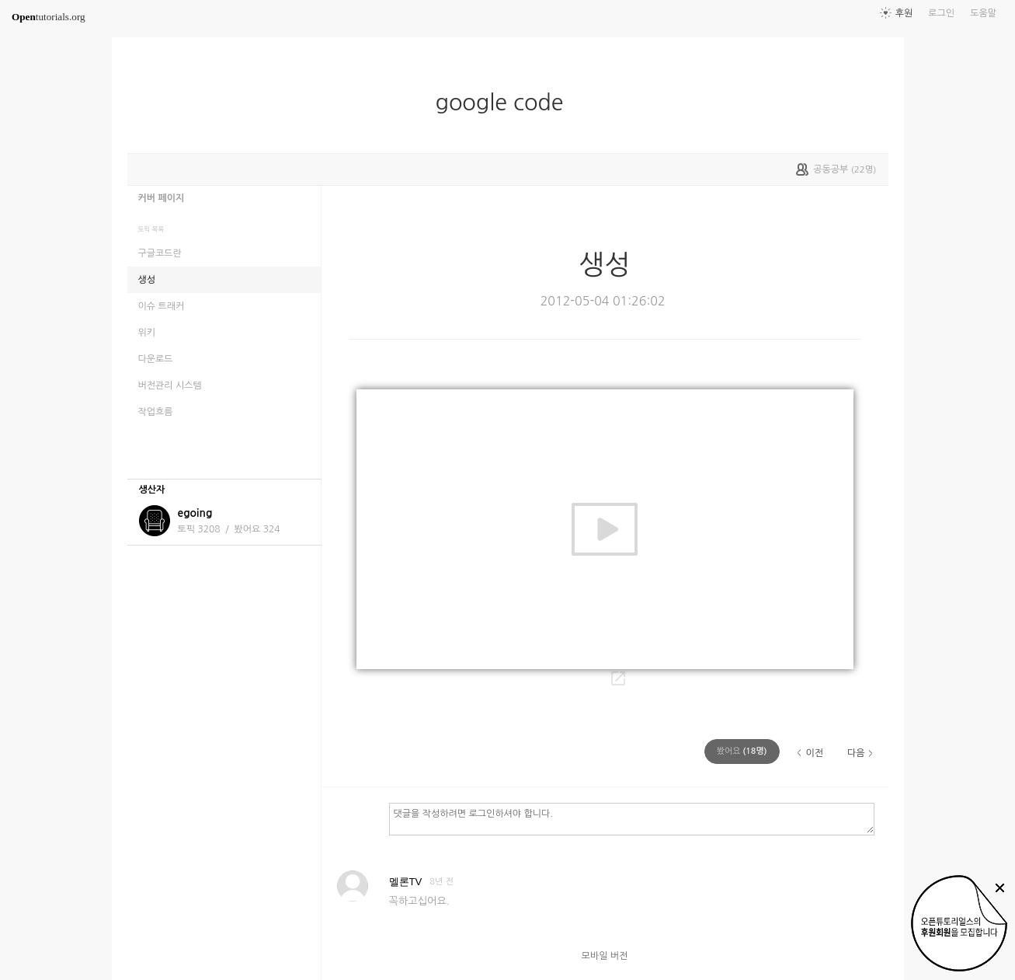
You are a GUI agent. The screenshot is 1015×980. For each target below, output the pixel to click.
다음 (856, 753)
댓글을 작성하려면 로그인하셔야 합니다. (632, 818)
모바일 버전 (605, 956)
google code (505, 102)
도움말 (983, 13)
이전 (814, 753)
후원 (904, 13)
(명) (742, 751)
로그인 (941, 13)
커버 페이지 (161, 198)
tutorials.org (48, 17)
